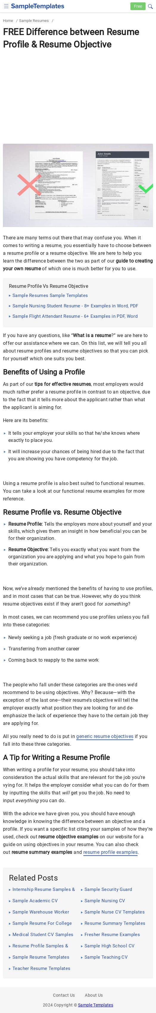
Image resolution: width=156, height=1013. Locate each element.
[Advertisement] (78, 96)
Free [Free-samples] (138, 6)
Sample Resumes (34, 20)
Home (8, 20)
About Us (94, 995)
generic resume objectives (104, 736)
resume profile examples (110, 852)
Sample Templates (95, 1005)
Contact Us (64, 995)
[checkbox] (6, 5)
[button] (150, 5)
